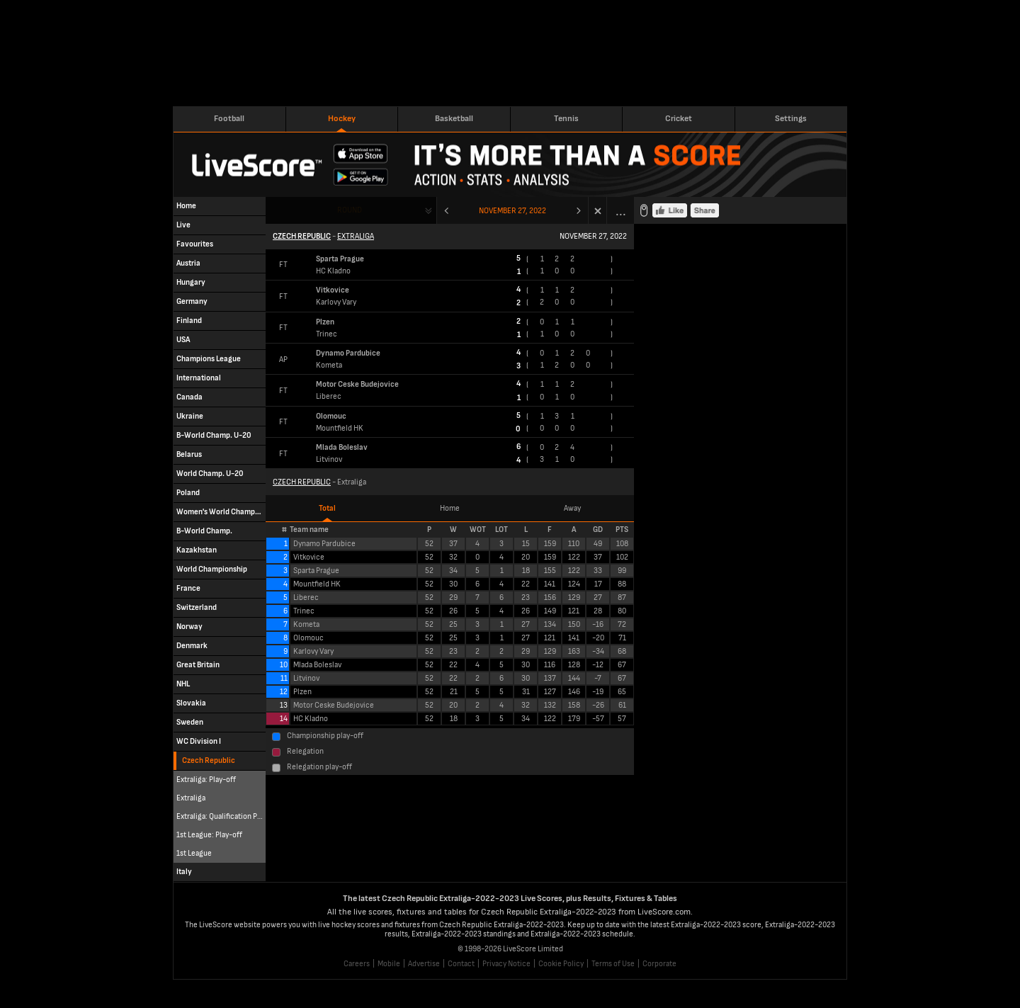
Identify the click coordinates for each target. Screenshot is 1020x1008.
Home (450, 508)
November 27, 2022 (512, 210)
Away (572, 508)
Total (327, 508)
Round (349, 210)
